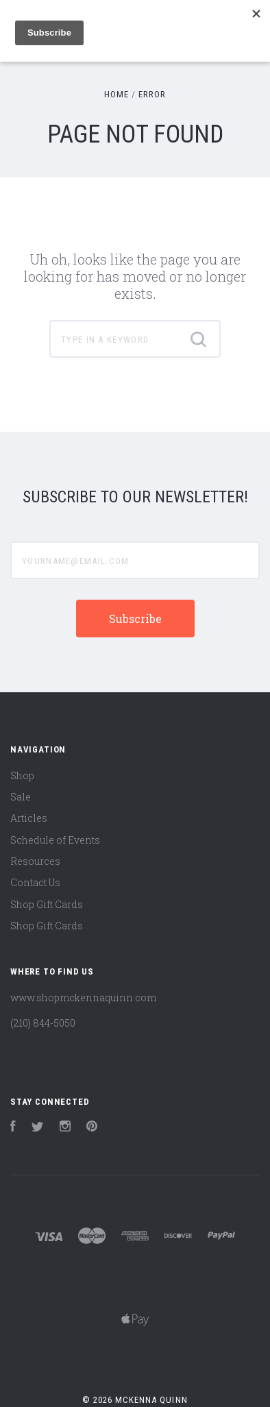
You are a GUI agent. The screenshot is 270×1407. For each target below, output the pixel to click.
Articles (28, 817)
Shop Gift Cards (46, 904)
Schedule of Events (55, 839)
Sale (20, 796)
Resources (35, 861)
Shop (22, 775)
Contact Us (35, 882)
